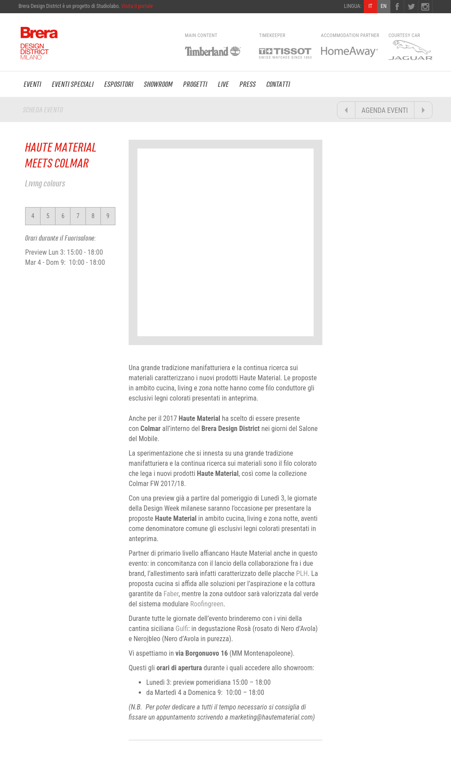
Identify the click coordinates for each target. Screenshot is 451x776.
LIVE (223, 84)
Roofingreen (207, 604)
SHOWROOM (158, 84)
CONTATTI (278, 84)
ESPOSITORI (118, 84)
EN (383, 6)
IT (370, 6)
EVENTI (32, 84)
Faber (170, 594)
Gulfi (181, 628)
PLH (301, 573)
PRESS (248, 84)
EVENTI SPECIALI (73, 84)
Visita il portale (137, 6)
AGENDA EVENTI (385, 110)
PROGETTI (195, 84)
